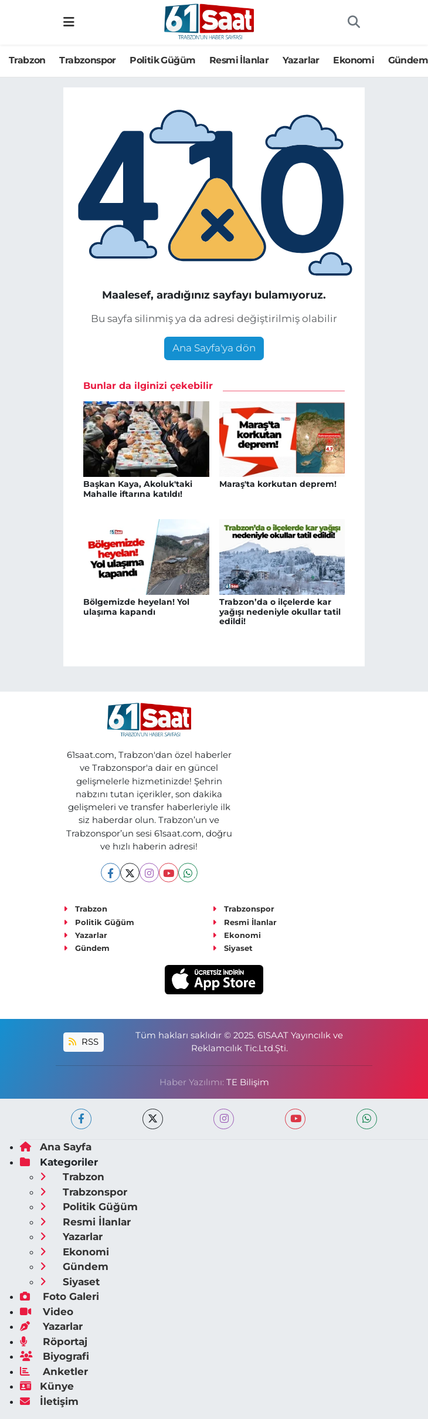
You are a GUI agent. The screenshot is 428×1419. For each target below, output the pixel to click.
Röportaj (53, 1341)
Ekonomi (353, 60)
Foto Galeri (59, 1296)
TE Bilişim (247, 1082)
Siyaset (232, 948)
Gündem (86, 948)
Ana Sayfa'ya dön (214, 348)
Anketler (54, 1371)
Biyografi (54, 1356)
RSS (83, 1042)
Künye (47, 1386)
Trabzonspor (87, 60)
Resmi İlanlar (239, 60)
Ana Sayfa (55, 1147)
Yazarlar (301, 60)
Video (46, 1312)
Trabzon (27, 60)
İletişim (49, 1401)
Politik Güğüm (162, 60)
